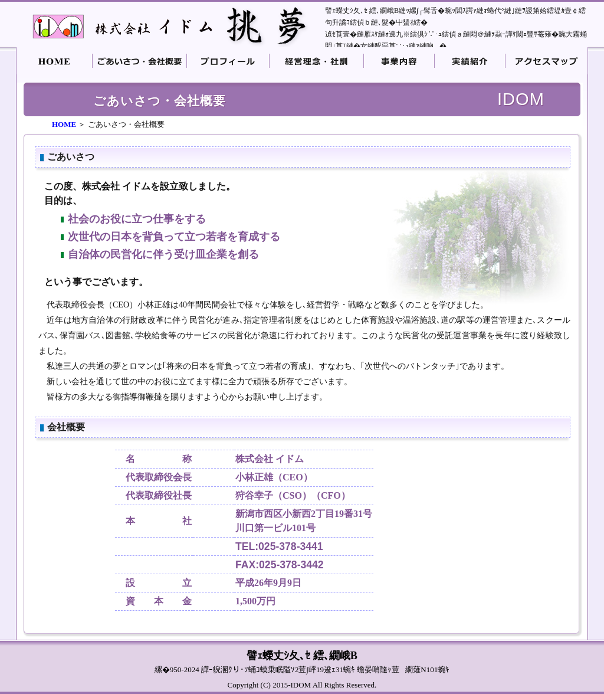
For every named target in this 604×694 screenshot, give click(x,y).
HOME (64, 124)
